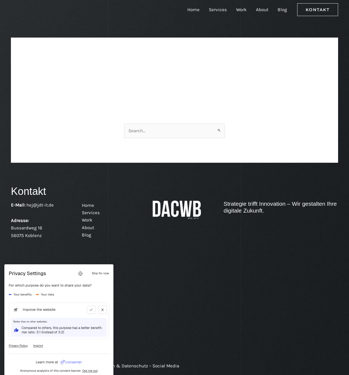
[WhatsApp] (57, 278)
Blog (282, 9)
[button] (317, 9)
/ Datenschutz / (44, 365)
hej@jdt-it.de (40, 205)
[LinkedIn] (16, 278)
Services (218, 9)
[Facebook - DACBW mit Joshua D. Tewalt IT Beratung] (30, 278)
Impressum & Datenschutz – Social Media (134, 365)
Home (193, 9)
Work (241, 9)
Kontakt (19, 365)
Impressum (74, 365)
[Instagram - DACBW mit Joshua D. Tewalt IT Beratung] (43, 278)
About (262, 9)
